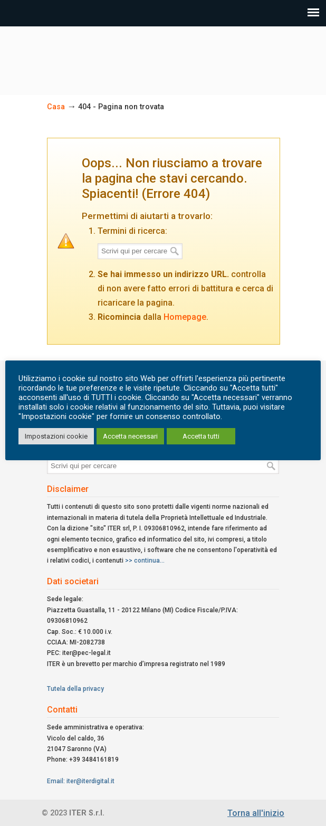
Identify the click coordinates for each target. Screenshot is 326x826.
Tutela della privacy (75, 688)
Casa (56, 106)
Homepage (185, 317)
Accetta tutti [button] (201, 436)
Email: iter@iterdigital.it (80, 781)
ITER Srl (163, 56)
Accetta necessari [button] (130, 436)
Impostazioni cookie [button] (56, 436)
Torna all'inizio (255, 813)
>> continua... (145, 560)
